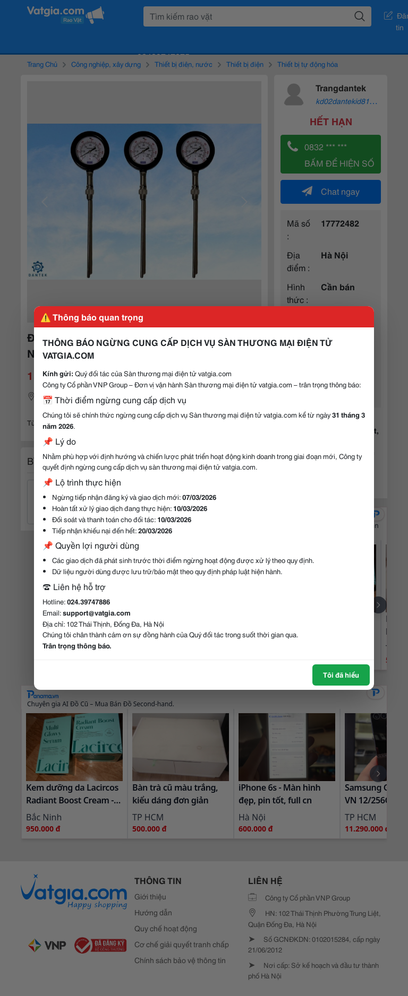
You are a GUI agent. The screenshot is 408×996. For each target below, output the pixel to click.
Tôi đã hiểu (341, 674)
